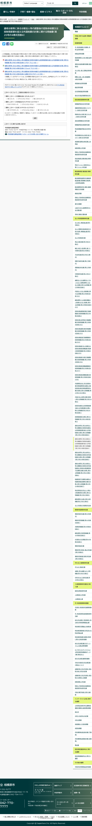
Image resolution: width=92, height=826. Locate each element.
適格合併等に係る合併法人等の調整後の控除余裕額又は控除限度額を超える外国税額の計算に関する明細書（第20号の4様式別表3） (83, 430)
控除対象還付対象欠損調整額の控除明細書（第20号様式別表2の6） (83, 360)
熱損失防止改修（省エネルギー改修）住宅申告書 (83, 115)
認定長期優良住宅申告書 (82, 120)
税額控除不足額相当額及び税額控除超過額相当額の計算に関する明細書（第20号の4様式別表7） (83, 483)
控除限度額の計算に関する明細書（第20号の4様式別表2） (83, 419)
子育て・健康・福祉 (27, 12)
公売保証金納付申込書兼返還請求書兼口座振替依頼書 (83, 707)
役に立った (10, 98)
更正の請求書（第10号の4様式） (82, 243)
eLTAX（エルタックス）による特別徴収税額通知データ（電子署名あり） (82, 652)
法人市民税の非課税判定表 (83, 505)
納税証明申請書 (79, 53)
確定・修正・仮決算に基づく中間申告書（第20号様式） (83, 249)
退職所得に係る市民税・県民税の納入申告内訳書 (83, 670)
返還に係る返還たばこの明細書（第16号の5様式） (82, 572)
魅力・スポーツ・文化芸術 (64, 12)
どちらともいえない (24, 98)
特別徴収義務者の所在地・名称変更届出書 (83, 632)
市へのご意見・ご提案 (41, 816)
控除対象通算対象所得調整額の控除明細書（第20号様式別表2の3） (83, 331)
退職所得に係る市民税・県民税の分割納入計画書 (83, 677)
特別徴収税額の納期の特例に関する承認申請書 (83, 638)
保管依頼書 (78, 728)
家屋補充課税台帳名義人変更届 (83, 143)
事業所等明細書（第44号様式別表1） (83, 521)
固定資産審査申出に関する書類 (83, 757)
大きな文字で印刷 (59, 47)
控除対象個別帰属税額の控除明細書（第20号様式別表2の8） (83, 377)
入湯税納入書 (79, 599)
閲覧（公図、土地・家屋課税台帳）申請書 (82, 78)
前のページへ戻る (51, 810)
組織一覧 (77, 792)
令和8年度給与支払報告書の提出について (82, 664)
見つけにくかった (43, 110)
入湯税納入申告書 (80, 595)
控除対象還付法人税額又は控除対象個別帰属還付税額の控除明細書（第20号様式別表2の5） (83, 350)
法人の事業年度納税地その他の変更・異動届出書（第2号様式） (83, 231)
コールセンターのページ (62, 803)
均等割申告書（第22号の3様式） (82, 275)
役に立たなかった (39, 98)
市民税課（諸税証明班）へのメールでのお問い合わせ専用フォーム (28, 134)
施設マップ (58, 785)
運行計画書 (78, 204)
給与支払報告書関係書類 (82, 658)
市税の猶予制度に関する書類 (83, 693)
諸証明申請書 (79, 87)
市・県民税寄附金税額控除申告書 (83, 615)
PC (80, 810)
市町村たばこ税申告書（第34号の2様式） (82, 579)
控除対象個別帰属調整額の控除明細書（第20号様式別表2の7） (83, 368)
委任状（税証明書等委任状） (83, 95)
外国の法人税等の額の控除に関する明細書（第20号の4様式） (83, 399)
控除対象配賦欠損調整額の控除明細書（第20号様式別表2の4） (83, 340)
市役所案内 (58, 792)
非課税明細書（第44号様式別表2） (83, 528)
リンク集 (75, 816)
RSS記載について (64, 816)
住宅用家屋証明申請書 (81, 91)
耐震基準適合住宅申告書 (82, 104)
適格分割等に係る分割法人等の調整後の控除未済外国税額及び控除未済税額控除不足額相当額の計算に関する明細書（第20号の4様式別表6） (83, 469)
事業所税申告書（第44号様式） (83, 515)
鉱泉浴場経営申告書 (81, 591)
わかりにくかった (43, 104)
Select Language (30, 3)
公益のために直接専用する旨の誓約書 (82, 209)
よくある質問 (79, 803)
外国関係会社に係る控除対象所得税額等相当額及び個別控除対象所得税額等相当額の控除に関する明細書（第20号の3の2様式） (83, 388)
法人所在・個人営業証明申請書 (83, 72)
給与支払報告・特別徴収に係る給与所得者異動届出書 (83, 621)
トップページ (12, 19)
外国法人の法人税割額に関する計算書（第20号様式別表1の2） (83, 294)
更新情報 (84, 816)
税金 (32, 19)
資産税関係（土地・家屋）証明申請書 (83, 59)
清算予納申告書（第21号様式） (83, 262)
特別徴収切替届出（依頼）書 (83, 626)
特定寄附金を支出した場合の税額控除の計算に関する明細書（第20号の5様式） (83, 493)
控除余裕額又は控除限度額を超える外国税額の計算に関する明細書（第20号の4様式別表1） (83, 409)
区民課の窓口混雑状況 (81, 785)
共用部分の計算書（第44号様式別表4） (83, 541)
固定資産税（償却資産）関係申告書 (83, 160)
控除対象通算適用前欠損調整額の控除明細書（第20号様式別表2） (83, 314)
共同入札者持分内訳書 (81, 716)
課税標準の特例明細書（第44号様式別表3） (82, 534)
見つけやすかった (13, 110)
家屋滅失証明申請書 (81, 83)
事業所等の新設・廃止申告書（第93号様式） (83, 551)
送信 (35, 118)
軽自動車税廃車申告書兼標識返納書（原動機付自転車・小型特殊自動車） (83, 181)
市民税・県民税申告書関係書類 (83, 608)
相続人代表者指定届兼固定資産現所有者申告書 (83, 153)
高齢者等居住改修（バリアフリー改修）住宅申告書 (83, 109)
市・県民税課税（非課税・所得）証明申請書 (82, 48)
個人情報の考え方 (10, 816)
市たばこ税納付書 (80, 567)
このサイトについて (25, 816)
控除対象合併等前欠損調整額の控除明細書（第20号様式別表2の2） (83, 322)
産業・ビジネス (46, 12)
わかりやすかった (12, 104)
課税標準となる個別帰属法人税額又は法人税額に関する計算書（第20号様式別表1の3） (83, 303)
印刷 (48, 47)
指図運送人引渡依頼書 (81, 724)
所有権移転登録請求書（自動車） (83, 740)
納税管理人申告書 (80, 148)
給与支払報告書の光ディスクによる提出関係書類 (82, 645)
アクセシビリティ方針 (46, 818)
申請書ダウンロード (23, 19)
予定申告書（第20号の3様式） (82, 256)
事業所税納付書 (79, 546)
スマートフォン (87, 810)
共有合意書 (78, 720)
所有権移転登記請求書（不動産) (83, 733)
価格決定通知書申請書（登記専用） (83, 65)
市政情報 (83, 12)
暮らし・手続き (9, 12)
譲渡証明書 (78, 193)
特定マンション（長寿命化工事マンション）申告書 (83, 166)
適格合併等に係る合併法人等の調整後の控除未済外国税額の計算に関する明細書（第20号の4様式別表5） (83, 456)
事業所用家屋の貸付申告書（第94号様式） (83, 557)
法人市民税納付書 (80, 238)
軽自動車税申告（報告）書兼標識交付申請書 (83, 188)
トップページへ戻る (66, 810)
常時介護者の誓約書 (81, 214)
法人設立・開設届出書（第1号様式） (82, 224)
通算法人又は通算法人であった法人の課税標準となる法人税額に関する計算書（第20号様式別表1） (83, 284)
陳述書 (77, 745)
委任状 (77, 712)
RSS (53, 816)
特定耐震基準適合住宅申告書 (83, 130)
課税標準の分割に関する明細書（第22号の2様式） (83, 500)
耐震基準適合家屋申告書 (82, 124)
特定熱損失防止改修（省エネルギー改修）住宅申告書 (83, 136)
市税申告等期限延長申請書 (83, 767)
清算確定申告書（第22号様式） (83, 269)
